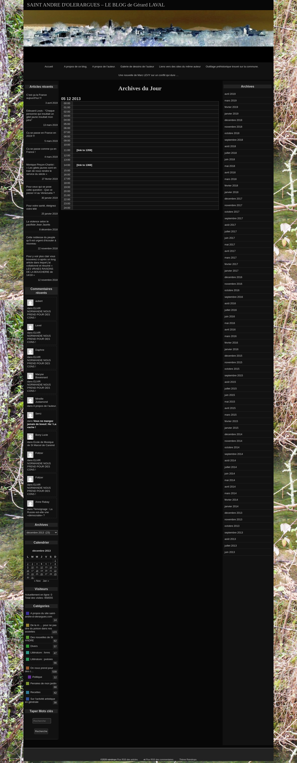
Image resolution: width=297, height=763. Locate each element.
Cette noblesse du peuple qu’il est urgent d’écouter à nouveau (41, 240)
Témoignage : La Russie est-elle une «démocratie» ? (39, 512)
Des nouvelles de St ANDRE (39, 639)
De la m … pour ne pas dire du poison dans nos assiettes (40, 628)
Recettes (35, 692)
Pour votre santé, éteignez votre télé (41, 207)
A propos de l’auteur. (103, 66)
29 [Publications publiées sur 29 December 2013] (55, 574)
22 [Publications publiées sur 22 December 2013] (55, 571)
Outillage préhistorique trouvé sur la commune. (232, 66)
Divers (34, 645)
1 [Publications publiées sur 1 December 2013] (55, 560)
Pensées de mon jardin (43, 683)
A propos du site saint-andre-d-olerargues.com (40, 615)
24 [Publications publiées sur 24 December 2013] (32, 574)
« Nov (37, 580)
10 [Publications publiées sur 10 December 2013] (32, 567)
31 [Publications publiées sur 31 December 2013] (32, 577)
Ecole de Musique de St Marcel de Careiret (41, 444)
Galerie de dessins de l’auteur (137, 66)
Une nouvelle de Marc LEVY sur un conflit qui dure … (148, 75)
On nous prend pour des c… (39, 669)
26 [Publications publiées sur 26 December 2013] (41, 574)
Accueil (49, 66)
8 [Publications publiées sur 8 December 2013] (55, 564)
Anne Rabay (42, 501)
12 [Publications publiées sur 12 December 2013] (41, 567)
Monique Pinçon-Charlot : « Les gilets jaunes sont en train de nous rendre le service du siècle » (41, 169)
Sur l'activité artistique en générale (40, 700)
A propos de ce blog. (75, 66)
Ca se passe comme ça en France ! (41, 150)
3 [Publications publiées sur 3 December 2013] (32, 564)
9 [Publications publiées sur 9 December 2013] (27, 567)
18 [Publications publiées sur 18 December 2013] (37, 571)
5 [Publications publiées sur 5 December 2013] (41, 564)
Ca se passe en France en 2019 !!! (41, 134)
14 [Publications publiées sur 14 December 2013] (51, 567)
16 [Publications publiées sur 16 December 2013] (28, 571)
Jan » (46, 580)
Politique (37, 676)
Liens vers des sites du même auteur (180, 66)
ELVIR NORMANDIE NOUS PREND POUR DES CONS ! (39, 313)
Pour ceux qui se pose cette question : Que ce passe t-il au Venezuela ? (40, 189)
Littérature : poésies (41, 658)
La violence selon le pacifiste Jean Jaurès (38, 223)
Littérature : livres (40, 652)
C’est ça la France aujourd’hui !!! (36, 96)
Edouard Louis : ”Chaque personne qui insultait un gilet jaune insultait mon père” (40, 115)
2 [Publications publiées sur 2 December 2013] (27, 564)
